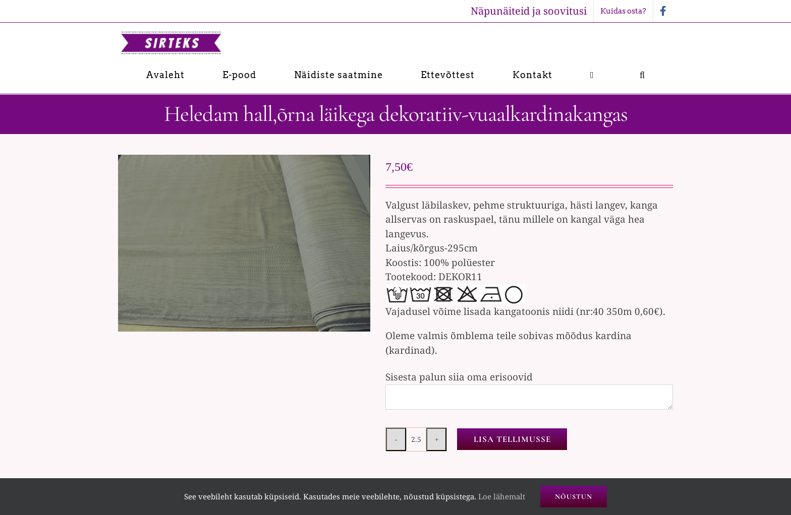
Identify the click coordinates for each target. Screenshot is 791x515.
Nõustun (573, 496)
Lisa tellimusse (512, 439)
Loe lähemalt (501, 496)
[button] (642, 75)
